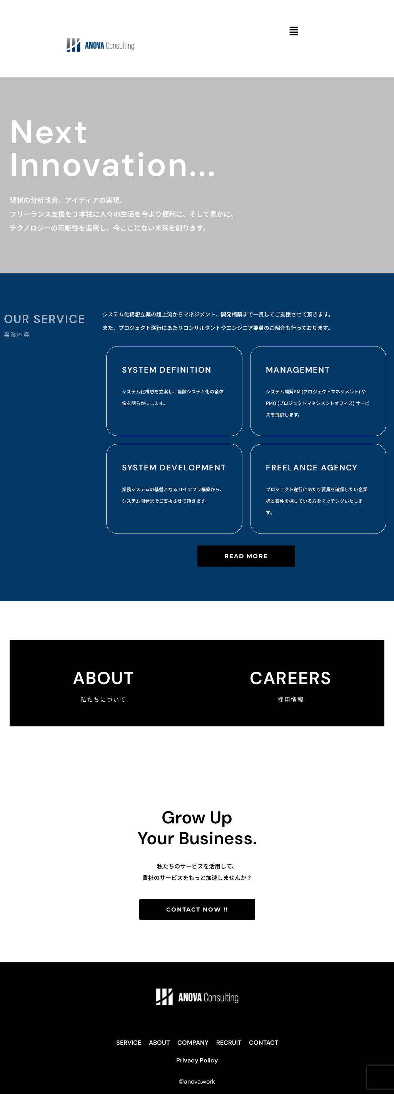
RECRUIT (228, 1043)
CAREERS (291, 678)
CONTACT (263, 1043)
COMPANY (193, 1043)
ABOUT (159, 1043)
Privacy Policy (197, 1060)
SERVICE (128, 1043)
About (103, 678)
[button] (293, 31)
